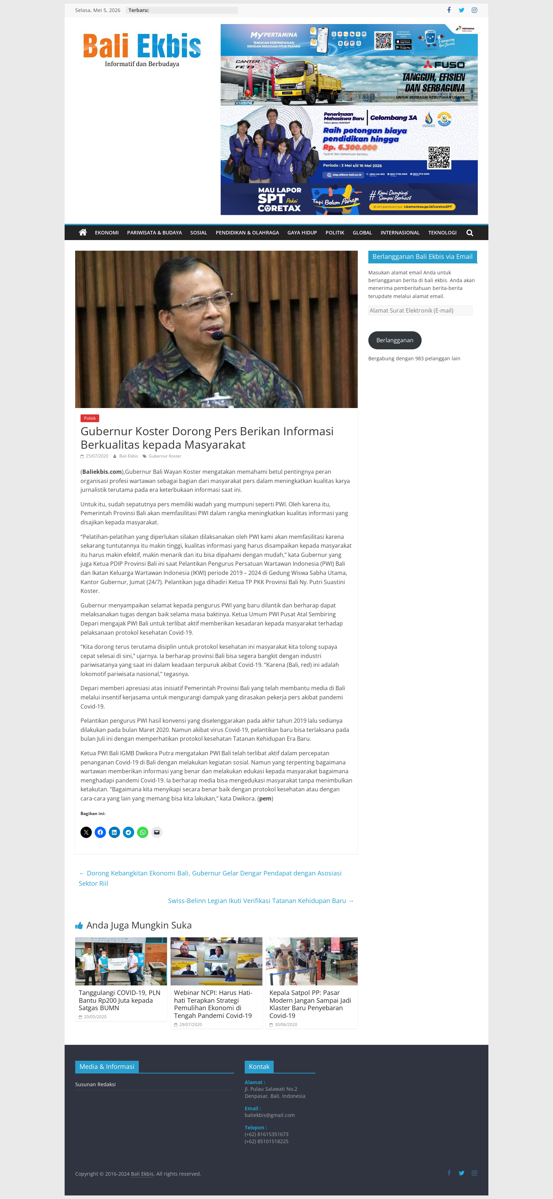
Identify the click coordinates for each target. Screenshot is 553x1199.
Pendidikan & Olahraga (247, 232)
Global (362, 232)
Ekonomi (107, 232)
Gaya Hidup (302, 232)
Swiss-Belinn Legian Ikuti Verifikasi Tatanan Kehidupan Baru (261, 900)
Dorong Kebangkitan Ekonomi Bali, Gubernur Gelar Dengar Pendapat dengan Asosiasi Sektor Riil (210, 878)
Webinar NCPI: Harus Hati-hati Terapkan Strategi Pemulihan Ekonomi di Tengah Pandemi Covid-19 (213, 1004)
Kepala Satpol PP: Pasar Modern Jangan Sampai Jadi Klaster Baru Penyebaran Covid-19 (310, 1004)
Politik (335, 232)
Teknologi (442, 232)
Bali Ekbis (129, 456)
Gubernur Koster (165, 456)
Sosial (198, 232)
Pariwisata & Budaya (154, 232)
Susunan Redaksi (95, 1084)
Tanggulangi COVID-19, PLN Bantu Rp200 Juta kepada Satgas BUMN (120, 1000)
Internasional (400, 232)
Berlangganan (395, 340)
